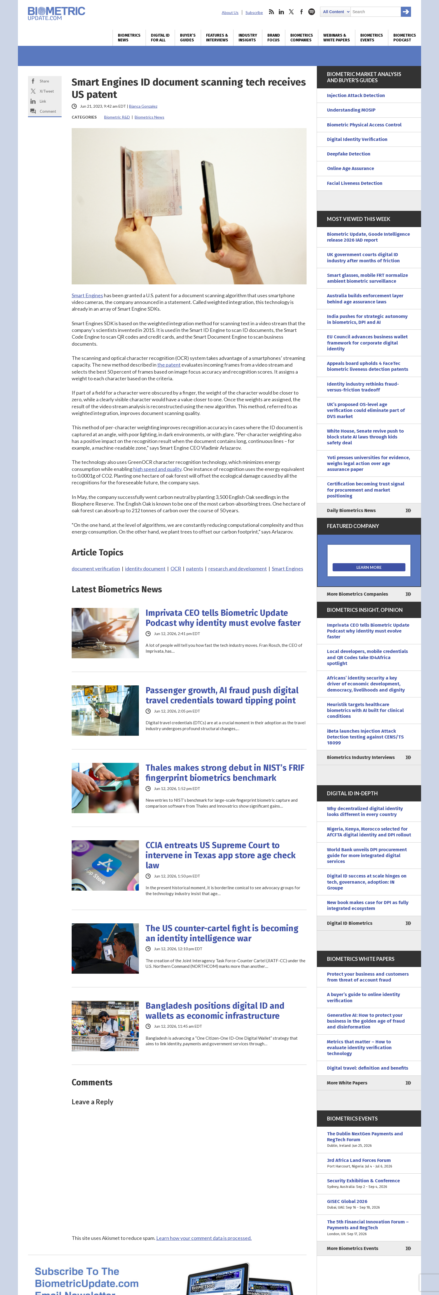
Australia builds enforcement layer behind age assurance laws (365, 299)
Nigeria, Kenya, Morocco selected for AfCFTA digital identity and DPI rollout (369, 832)
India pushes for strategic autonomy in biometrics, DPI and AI (367, 319)
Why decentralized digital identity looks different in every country (365, 811)
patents (194, 568)
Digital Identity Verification (357, 139)
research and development (237, 568)
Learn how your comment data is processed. (204, 1238)
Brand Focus (273, 38)
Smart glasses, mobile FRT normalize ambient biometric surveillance (367, 278)
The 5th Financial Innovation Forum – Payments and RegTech (369, 1228)
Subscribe (254, 12)
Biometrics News (129, 38)
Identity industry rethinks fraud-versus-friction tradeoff (363, 387)
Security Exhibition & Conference (369, 1184)
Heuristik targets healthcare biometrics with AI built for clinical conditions (365, 711)
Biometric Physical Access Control (364, 125)
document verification (96, 568)
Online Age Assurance (350, 168)
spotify (312, 12)
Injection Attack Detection (356, 95)
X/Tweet (47, 91)
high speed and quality (157, 469)
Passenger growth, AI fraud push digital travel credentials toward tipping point (222, 695)
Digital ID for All (160, 38)
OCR (176, 568)
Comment (48, 111)
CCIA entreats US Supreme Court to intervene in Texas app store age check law (221, 855)
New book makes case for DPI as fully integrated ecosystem (367, 905)
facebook (301, 12)
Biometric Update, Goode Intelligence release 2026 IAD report (368, 237)
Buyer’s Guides (188, 38)
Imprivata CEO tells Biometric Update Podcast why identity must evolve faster (223, 618)
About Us (230, 12)
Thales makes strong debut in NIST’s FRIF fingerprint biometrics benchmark (225, 773)
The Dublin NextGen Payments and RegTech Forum (369, 1140)
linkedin (281, 12)
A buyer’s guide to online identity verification (363, 997)
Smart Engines (87, 295)
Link (43, 101)
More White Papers (347, 1083)
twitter (291, 12)
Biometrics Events (371, 38)
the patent (169, 365)
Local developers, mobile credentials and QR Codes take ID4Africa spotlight (367, 657)
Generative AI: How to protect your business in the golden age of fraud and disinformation (366, 1021)
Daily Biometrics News (351, 510)
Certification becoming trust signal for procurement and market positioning (365, 490)
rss (271, 12)
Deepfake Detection (348, 154)
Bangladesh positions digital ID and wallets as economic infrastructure (215, 1011)
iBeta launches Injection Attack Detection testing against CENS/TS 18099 (365, 737)
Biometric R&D (117, 117)
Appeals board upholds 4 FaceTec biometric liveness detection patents (367, 366)
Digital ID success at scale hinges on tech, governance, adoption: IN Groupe (367, 882)
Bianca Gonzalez (143, 106)
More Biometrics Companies (357, 594)
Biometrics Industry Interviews (361, 757)
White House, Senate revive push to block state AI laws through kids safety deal (365, 437)
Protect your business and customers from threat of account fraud (368, 977)
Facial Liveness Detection (354, 183)
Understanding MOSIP (351, 110)
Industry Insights (248, 38)
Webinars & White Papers (336, 38)
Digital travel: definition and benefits (367, 1068)
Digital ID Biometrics (349, 923)
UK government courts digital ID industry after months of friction (363, 257)
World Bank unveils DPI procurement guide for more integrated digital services (367, 856)
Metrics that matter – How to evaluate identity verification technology (359, 1048)
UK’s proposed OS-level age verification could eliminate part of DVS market (366, 410)
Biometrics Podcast (404, 38)
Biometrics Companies (301, 38)
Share (44, 81)
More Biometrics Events (352, 1248)
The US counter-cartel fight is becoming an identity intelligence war (222, 933)
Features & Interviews (217, 38)
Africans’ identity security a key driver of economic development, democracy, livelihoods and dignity (366, 684)
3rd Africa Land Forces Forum (369, 1163)
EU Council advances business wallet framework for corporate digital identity (367, 343)
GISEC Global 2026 (369, 1205)
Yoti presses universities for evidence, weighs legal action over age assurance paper (368, 464)
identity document (145, 568)
